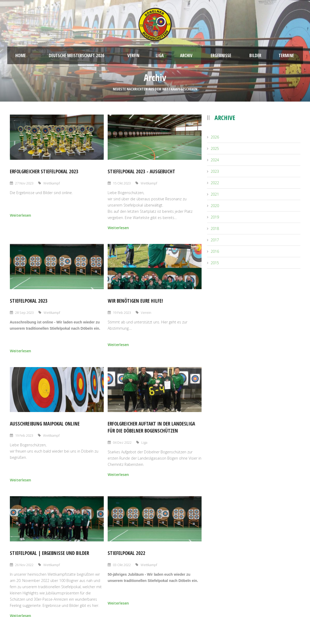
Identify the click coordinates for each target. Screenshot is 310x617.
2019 (215, 217)
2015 (215, 262)
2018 (215, 228)
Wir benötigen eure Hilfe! (135, 300)
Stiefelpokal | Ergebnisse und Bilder (49, 553)
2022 (215, 182)
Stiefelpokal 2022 (126, 553)
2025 (215, 148)
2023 (215, 171)
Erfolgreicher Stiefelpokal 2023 (44, 171)
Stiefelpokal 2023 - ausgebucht (141, 171)
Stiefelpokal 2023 (28, 300)
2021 (215, 194)
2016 (215, 251)
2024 (215, 159)
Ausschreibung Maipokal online (45, 423)
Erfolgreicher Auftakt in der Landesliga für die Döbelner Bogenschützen (151, 427)
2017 (215, 239)
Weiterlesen (20, 215)
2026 (215, 137)
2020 (215, 205)
